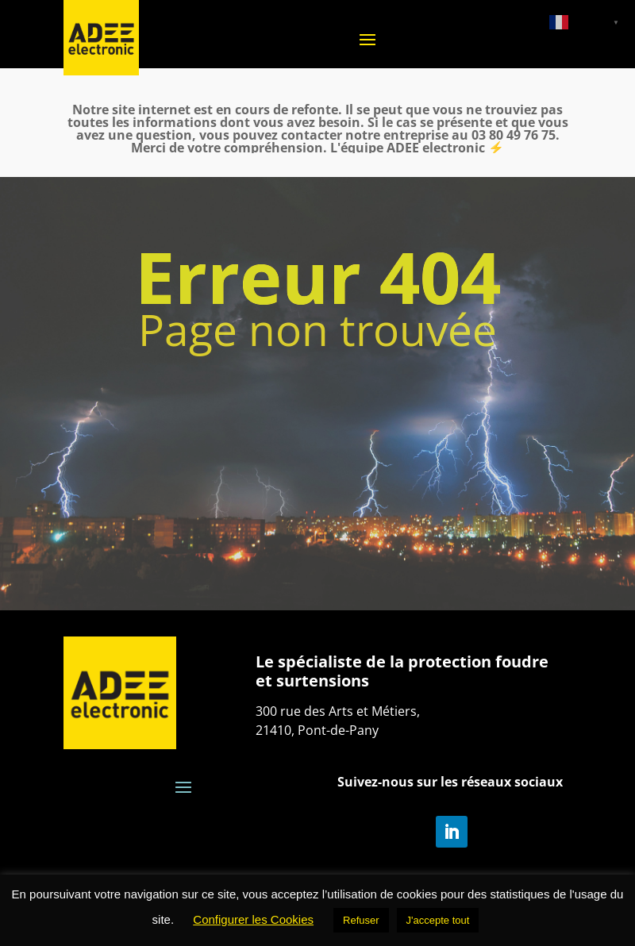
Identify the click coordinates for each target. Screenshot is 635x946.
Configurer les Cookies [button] (253, 919)
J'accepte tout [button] (438, 920)
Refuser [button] (361, 920)
